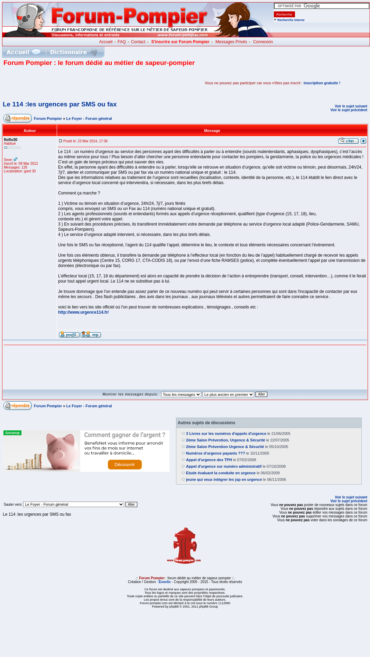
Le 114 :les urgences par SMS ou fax (60, 104)
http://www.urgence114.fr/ (83, 312)
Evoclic (165, 582)
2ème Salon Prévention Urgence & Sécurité (225, 447)
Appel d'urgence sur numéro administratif (223, 466)
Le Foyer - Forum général (89, 118)
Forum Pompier (48, 118)
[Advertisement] (84, 83)
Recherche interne (291, 20)
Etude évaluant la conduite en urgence (221, 473)
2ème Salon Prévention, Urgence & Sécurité (225, 440)
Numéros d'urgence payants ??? (215, 453)
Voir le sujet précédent (348, 110)
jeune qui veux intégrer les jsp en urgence (224, 479)
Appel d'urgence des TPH (209, 460)
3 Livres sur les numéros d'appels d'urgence (226, 433)
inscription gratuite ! (322, 83)
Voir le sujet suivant (351, 106)
